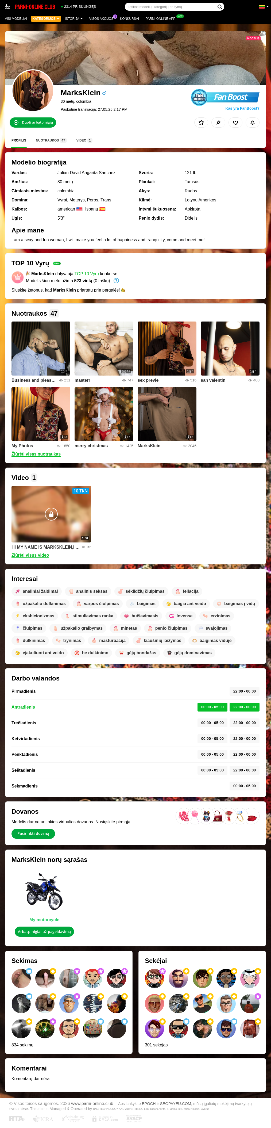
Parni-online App (162, 18)
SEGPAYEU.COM (175, 1104)
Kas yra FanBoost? (242, 108)
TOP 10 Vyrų (87, 274)
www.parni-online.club (92, 1103)
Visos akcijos (102, 18)
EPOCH (149, 1104)
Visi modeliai (16, 19)
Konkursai (129, 19)
